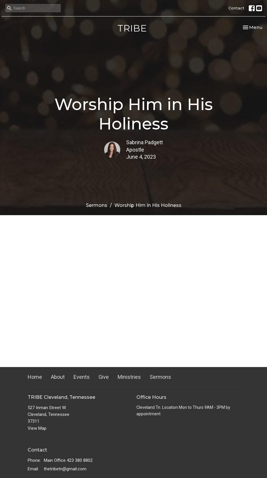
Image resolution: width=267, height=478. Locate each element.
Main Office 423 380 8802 (68, 460)
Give (104, 377)
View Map (37, 428)
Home (35, 377)
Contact (236, 8)
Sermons (96, 205)
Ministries (129, 377)
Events (82, 377)
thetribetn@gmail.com (65, 469)
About (58, 377)
